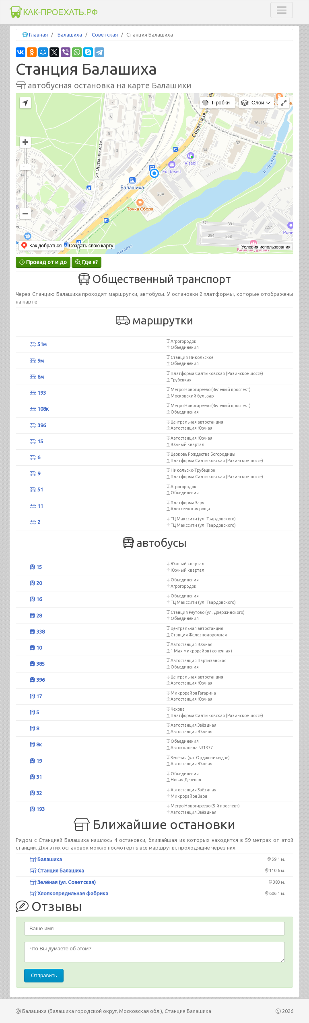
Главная (38, 34)
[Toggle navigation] (281, 10)
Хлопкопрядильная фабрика (69, 893)
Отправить (44, 975)
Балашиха (70, 34)
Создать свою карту (91, 246)
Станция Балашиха (57, 870)
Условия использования (265, 247)
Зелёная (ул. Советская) (63, 882)
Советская (105, 34)
